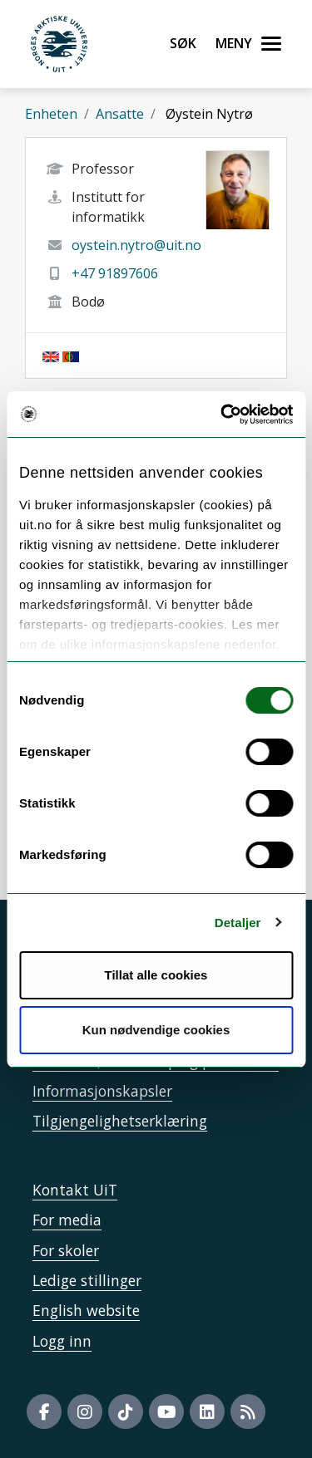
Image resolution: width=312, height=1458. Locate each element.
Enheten (51, 114)
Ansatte (120, 114)
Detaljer (238, 923)
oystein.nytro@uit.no (136, 245)
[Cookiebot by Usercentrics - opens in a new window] (222, 414)
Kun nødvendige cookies (156, 1030)
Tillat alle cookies (156, 975)
